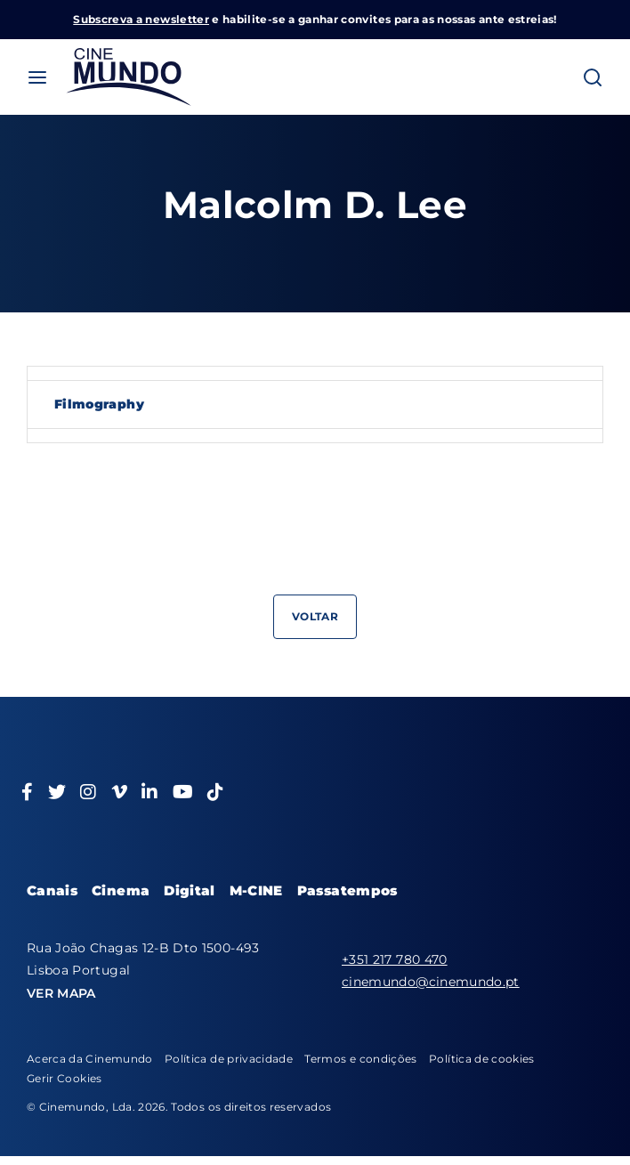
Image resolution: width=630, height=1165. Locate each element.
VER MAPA (61, 993)
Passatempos (347, 890)
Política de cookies (482, 1058)
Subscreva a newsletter (141, 19)
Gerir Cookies (64, 1078)
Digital (189, 890)
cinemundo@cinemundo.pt (431, 982)
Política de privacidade (229, 1058)
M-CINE (256, 890)
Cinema (120, 890)
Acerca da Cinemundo (90, 1058)
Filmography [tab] (99, 404)
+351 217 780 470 (395, 959)
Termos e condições (360, 1058)
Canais (52, 890)
